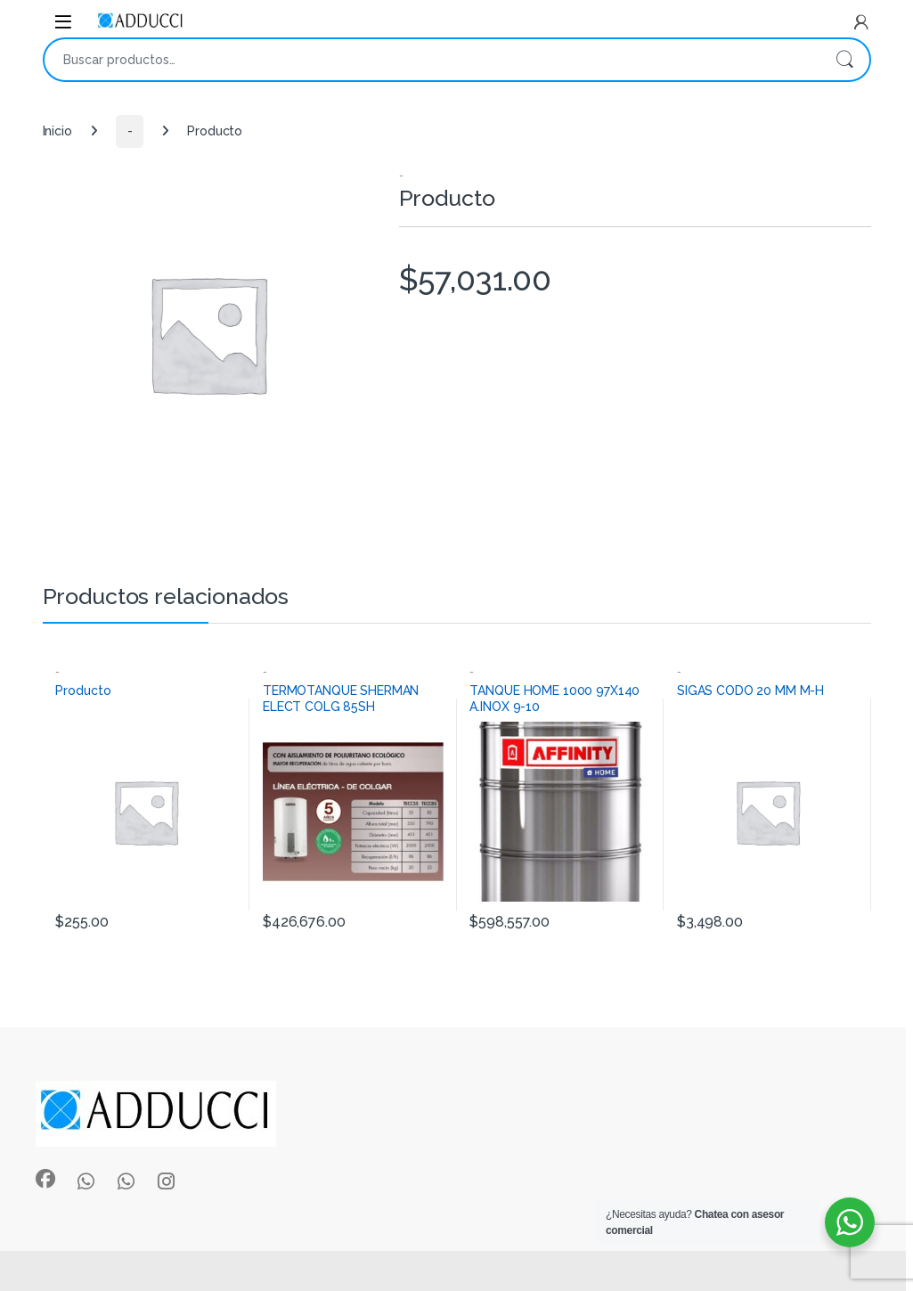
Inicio (57, 131)
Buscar (844, 59)
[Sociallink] (45, 1179)
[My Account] (861, 22)
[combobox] (432, 59)
